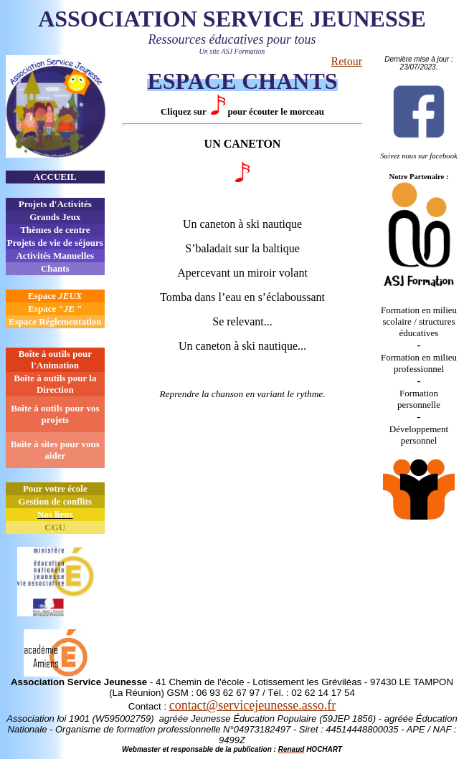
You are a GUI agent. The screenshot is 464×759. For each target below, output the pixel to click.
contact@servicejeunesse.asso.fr (252, 705)
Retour (346, 61)
